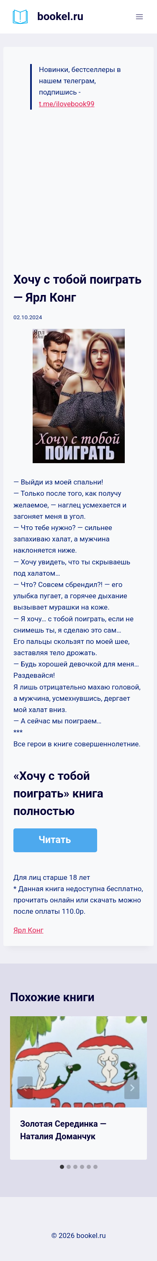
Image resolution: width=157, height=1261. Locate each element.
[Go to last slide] (25, 1087)
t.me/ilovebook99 (67, 104)
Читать (55, 840)
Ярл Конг (28, 930)
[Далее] (131, 1087)
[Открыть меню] (139, 16)
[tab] (62, 1167)
